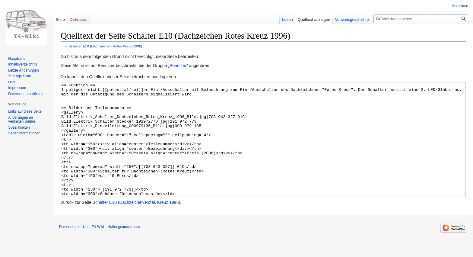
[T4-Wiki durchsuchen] (420, 18)
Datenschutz (69, 249)
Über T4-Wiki (93, 249)
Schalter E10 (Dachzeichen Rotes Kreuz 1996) (105, 46)
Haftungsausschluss (124, 249)
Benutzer (178, 65)
